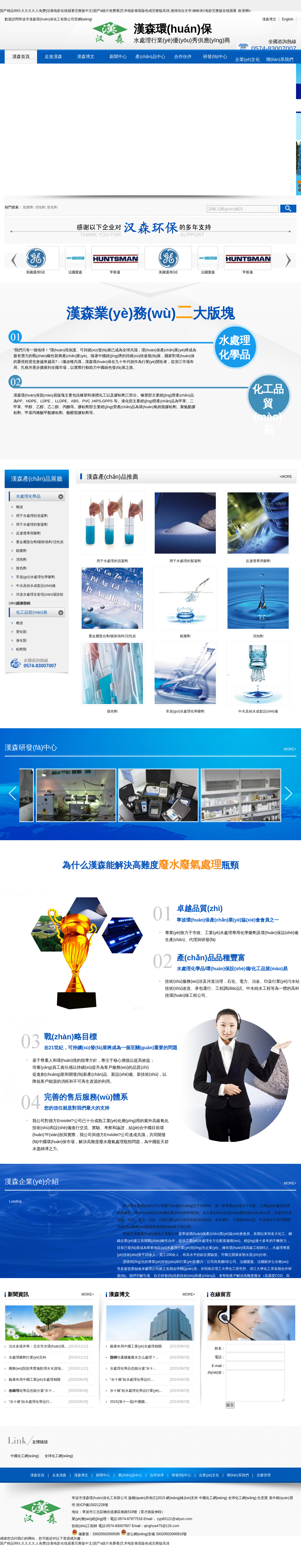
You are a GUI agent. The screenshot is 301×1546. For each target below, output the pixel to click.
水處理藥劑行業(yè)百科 (27, 1357)
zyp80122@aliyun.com (174, 1519)
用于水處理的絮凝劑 (32, 524)
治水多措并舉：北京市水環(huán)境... (38, 1346)
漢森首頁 (21, 56)
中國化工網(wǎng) (24, 1456)
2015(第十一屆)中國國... (129, 1402)
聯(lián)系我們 (279, 59)
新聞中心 (118, 56)
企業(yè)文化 (247, 59)
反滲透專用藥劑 (28, 533)
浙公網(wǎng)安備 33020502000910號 (154, 1534)
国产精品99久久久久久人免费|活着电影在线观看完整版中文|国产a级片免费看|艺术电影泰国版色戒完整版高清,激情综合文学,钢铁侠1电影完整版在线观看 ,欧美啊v (125, 11)
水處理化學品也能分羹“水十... (32, 1391)
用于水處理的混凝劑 (32, 516)
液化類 (21, 640)
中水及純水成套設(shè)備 (35, 586)
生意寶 (262, 1498)
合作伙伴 (183, 56)
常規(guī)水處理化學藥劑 (35, 577)
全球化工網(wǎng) (59, 1456)
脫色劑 (52, 207)
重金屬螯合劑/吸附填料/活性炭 (40, 542)
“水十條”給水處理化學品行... (30, 1402)
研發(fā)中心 (215, 56)
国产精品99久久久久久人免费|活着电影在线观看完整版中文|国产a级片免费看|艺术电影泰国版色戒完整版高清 (84, 1543)
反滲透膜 (23, 603)
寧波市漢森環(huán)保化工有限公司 (46, 19)
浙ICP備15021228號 (92, 1505)
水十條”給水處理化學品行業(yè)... (136, 1391)
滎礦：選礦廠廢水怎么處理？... (134, 1357)
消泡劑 (40, 207)
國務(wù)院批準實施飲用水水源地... (36, 1368)
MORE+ (290, 749)
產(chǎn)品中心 (150, 56)
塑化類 (21, 632)
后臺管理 (264, 1475)
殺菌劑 (28, 207)
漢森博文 (269, 19)
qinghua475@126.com (161, 1526)
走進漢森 (53, 56)
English (287, 19)
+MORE (285, 477)
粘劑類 (21, 649)
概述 (19, 507)
